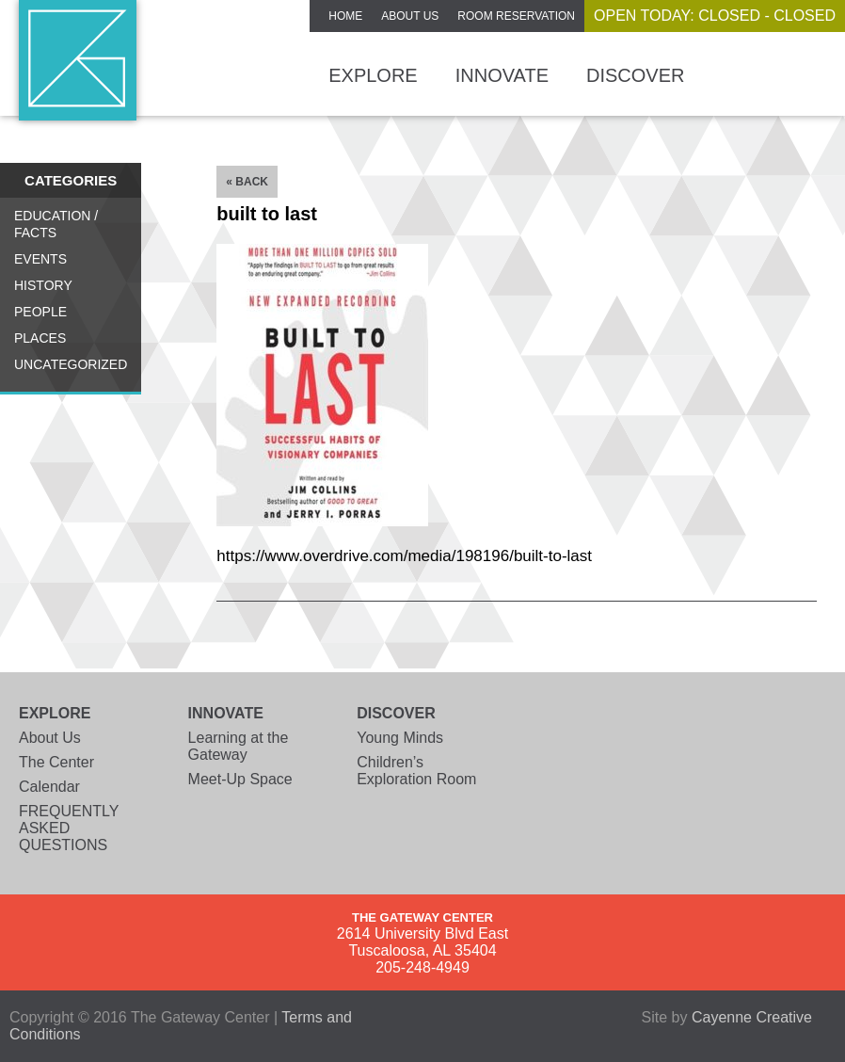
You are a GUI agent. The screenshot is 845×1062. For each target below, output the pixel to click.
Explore (372, 75)
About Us (409, 16)
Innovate (502, 75)
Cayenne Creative (752, 1017)
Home (345, 16)
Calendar (49, 787)
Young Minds (400, 738)
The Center (56, 762)
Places (40, 338)
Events (40, 258)
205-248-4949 (422, 967)
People (40, 311)
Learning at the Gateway (238, 746)
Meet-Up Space (240, 779)
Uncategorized (70, 364)
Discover (635, 75)
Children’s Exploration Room (416, 770)
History (43, 285)
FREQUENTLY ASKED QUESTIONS (69, 828)
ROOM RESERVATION (516, 16)
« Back (247, 181)
